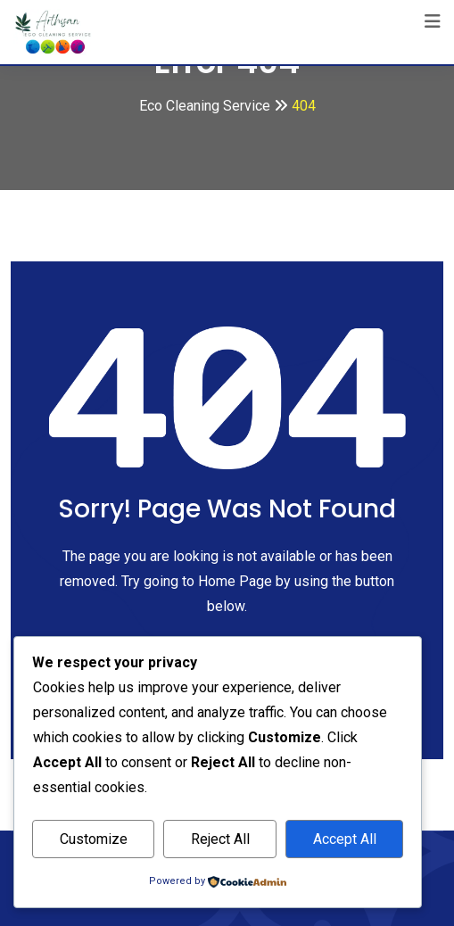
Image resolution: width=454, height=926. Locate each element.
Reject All (220, 839)
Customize (94, 839)
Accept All (344, 839)
